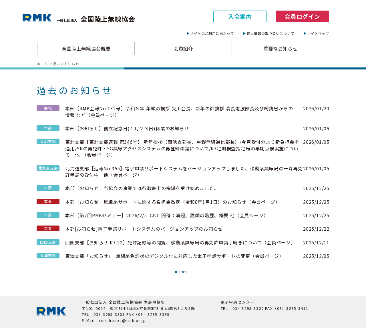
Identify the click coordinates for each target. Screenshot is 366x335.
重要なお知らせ (280, 48)
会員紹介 (183, 48)
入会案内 (240, 16)
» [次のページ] (211, 275)
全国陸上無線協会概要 (86, 48)
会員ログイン (302, 16)
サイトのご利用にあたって (212, 33)
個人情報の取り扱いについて (270, 33)
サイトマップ (318, 33)
